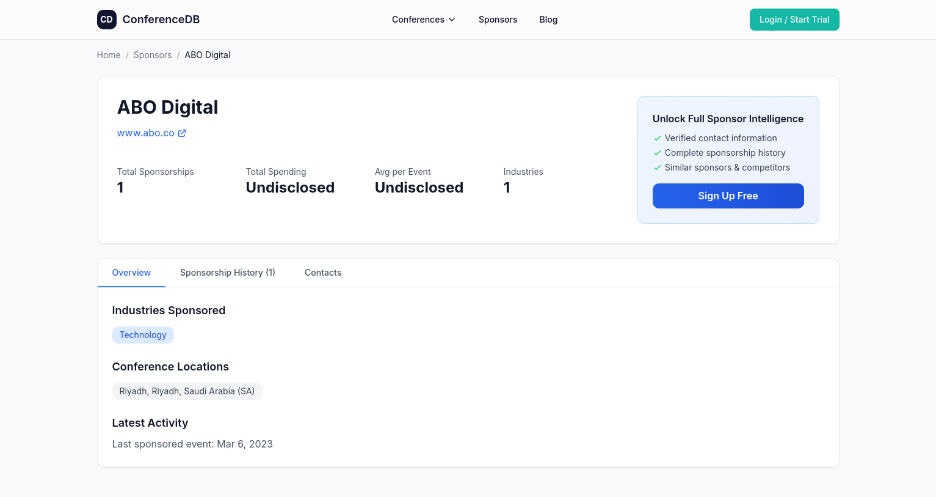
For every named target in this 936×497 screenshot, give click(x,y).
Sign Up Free (728, 196)
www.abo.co (152, 133)
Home (109, 55)
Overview (131, 272)
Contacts (323, 272)
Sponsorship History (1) (227, 272)
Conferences (424, 19)
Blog (548, 19)
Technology (143, 334)
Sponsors (498, 19)
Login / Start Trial (795, 19)
